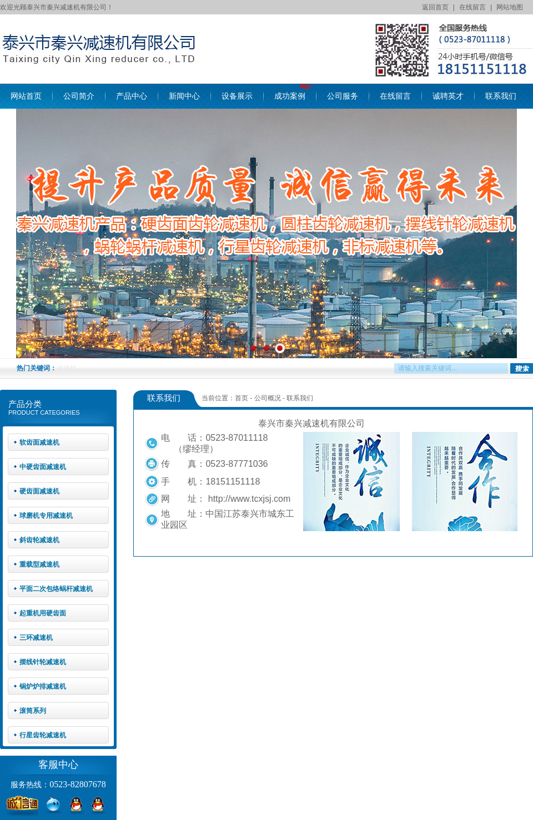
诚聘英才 (448, 96)
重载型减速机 (39, 564)
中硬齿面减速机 (42, 467)
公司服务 (342, 96)
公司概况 (267, 398)
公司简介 (78, 96)
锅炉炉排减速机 (42, 686)
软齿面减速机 (39, 442)
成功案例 (289, 96)
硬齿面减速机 (39, 491)
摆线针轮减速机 (42, 662)
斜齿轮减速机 (39, 540)
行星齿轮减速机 (42, 735)
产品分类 (25, 404)
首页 (241, 398)
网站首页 (26, 96)
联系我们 (500, 96)
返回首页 (435, 7)
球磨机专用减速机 (46, 515)
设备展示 (237, 96)
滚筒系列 (32, 711)
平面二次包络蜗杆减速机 (56, 589)
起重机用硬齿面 (42, 613)
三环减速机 (36, 637)
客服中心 (58, 764)
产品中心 (131, 96)
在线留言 (472, 7)
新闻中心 (184, 96)
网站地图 (509, 7)
